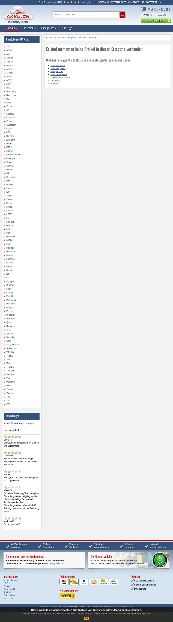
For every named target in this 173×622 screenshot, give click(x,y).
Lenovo (9, 210)
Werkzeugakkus (57, 68)
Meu (8, 233)
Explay (9, 151)
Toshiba (10, 367)
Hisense (10, 169)
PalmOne (10, 296)
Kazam (9, 199)
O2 (7, 277)
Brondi (9, 102)
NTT (8, 274)
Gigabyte (10, 158)
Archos (9, 73)
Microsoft (10, 236)
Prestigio (10, 318)
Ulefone (10, 374)
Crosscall (10, 117)
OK (86, 618)
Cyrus (9, 128)
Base (8, 88)
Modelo (9, 255)
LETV (9, 214)
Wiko (8, 385)
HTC (8, 181)
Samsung (10, 326)
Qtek (8, 322)
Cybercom (11, 125)
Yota (8, 397)
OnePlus (10, 285)
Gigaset (10, 162)
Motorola (10, 259)
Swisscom (11, 348)
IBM (8, 192)
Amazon (10, 65)
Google (9, 166)
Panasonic (11, 300)
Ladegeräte (48, 28)
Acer (8, 46)
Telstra (9, 356)
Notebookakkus (57, 65)
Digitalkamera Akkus (60, 77)
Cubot (9, 121)
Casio (9, 106)
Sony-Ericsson (13, 344)
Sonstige (67, 28)
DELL (9, 132)
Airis (8, 54)
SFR (8, 330)
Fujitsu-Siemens (14, 154)
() (50, 2)
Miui (8, 244)
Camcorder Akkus (58, 74)
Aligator (10, 61)
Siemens (10, 333)
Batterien (29, 28)
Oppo (8, 289)
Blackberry (11, 91)
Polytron (10, 311)
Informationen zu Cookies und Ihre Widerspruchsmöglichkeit (122, 613)
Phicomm (10, 304)
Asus (8, 76)
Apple (9, 69)
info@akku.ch (56, 563)
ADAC (9, 50)
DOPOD (10, 136)
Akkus (12, 28)
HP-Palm (10, 177)
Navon (9, 266)
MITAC (9, 240)
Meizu (9, 229)
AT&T (9, 80)
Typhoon (10, 370)
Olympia (10, 281)
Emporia (10, 143)
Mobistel (10, 248)
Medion (9, 225)
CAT (8, 110)
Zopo (8, 400)
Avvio (8, 84)
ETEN (9, 147)
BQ (7, 99)
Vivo (8, 378)
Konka (9, 203)
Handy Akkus (56, 71)
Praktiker (10, 315)
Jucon (9, 196)
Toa (8, 359)
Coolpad (10, 114)
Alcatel (9, 58)
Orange (9, 292)
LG (7, 218)
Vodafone (10, 382)
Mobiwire (10, 251)
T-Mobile (10, 352)
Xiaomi (9, 389)
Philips (9, 307)
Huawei (9, 184)
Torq (8, 363)
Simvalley (10, 337)
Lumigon (10, 222)
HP (7, 173)
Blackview (11, 95)
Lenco (9, 207)
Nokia (9, 270)
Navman (10, 262)
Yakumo (10, 393)
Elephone (10, 140)
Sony (8, 341)
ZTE (8, 404)
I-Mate (9, 188)
